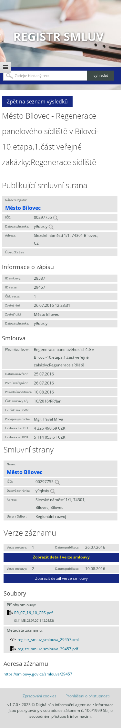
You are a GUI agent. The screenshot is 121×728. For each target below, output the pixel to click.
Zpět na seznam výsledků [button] (37, 101)
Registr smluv (58, 36)
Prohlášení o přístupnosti (88, 696)
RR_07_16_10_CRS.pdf (33, 612)
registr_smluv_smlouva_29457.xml (48, 639)
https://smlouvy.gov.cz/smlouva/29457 (38, 674)
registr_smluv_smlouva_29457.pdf (47, 648)
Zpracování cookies (39, 696)
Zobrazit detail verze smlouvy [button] (61, 557)
